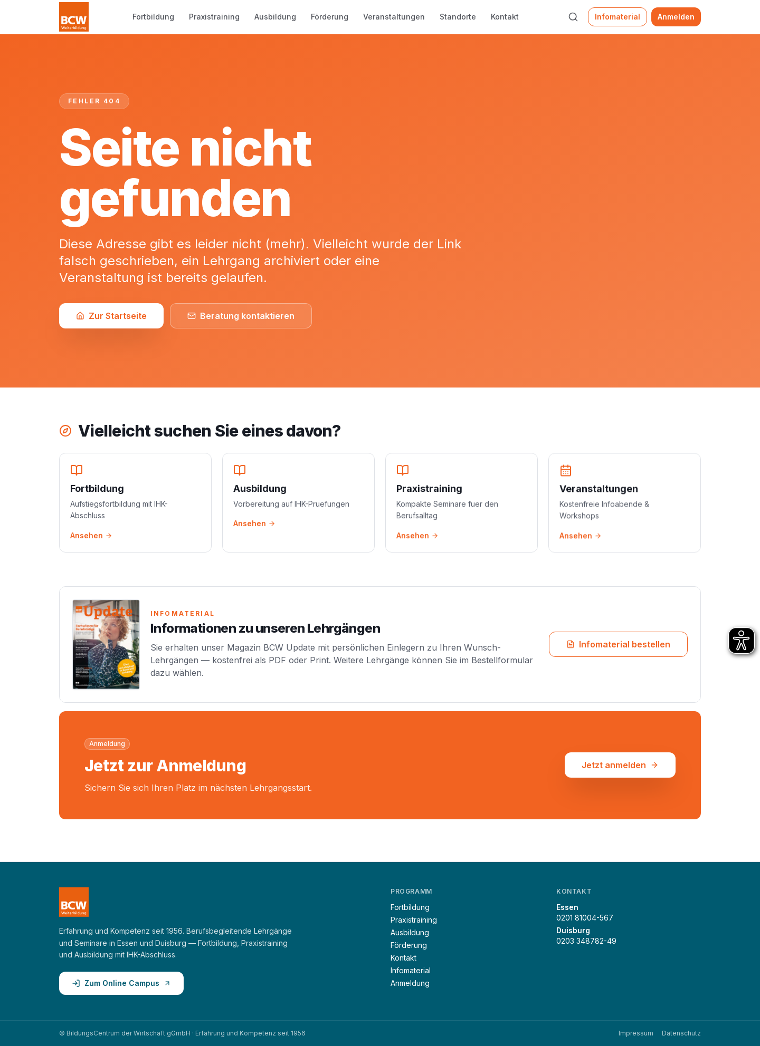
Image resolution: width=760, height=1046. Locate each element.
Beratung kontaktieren (240, 316)
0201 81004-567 (584, 917)
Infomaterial (617, 16)
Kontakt (505, 16)
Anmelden (676, 16)
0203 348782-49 (586, 940)
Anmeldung (410, 983)
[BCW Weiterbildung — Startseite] (74, 17)
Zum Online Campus (121, 983)
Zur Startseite (111, 316)
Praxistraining (214, 16)
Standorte (458, 16)
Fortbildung (153, 16)
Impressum (636, 1033)
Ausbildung (275, 16)
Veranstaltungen (394, 16)
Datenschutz (681, 1033)
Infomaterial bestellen (618, 645)
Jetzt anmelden (620, 766)
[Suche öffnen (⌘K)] (573, 16)
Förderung (329, 16)
